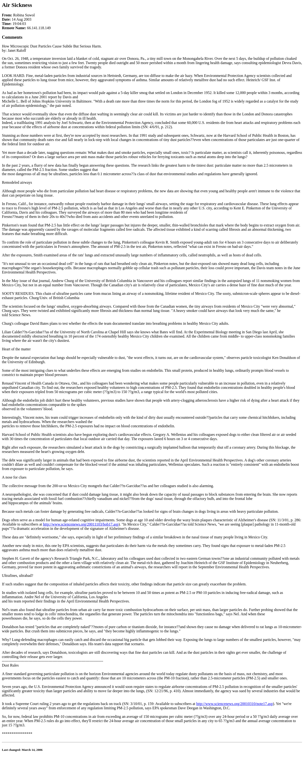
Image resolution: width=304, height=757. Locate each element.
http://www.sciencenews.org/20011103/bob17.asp (81, 524)
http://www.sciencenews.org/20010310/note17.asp (234, 704)
